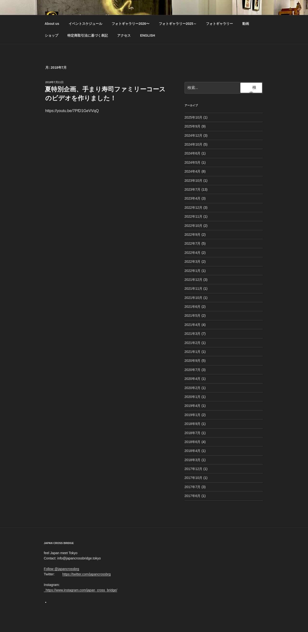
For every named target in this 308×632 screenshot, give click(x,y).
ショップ (51, 35)
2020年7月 (193, 370)
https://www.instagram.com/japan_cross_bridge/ (80, 590)
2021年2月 (193, 343)
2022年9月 (193, 234)
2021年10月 (194, 298)
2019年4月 (193, 406)
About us (52, 24)
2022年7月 (193, 243)
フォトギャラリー (219, 24)
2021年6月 (193, 307)
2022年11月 (194, 216)
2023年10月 (194, 180)
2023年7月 (193, 189)
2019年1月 (193, 415)
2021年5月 (193, 315)
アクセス (124, 35)
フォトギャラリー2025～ (178, 24)
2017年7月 (193, 487)
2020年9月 (193, 361)
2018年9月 (193, 424)
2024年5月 (193, 162)
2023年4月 (193, 198)
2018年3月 (193, 460)
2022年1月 (193, 271)
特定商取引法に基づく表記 (87, 35)
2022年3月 (193, 261)
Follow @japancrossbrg (61, 569)
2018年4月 (193, 451)
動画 (245, 24)
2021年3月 (193, 334)
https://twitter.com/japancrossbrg (86, 574)
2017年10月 (194, 478)
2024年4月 (193, 171)
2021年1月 (193, 352)
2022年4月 (193, 253)
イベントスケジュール (85, 24)
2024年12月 (194, 135)
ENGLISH (147, 35)
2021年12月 (194, 280)
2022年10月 (194, 226)
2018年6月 (193, 442)
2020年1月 (193, 397)
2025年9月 (193, 126)
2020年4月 (193, 379)
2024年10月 (194, 144)
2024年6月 (193, 153)
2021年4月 (193, 325)
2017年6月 (193, 496)
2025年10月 (194, 117)
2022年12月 (194, 207)
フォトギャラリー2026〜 (130, 24)
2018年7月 (193, 433)
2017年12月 (194, 469)
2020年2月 (193, 388)
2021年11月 (194, 288)
